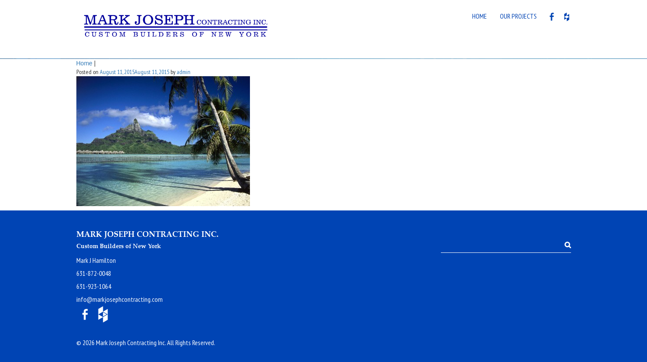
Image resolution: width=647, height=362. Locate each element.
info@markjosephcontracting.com (119, 299)
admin (183, 72)
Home (479, 16)
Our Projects (518, 16)
